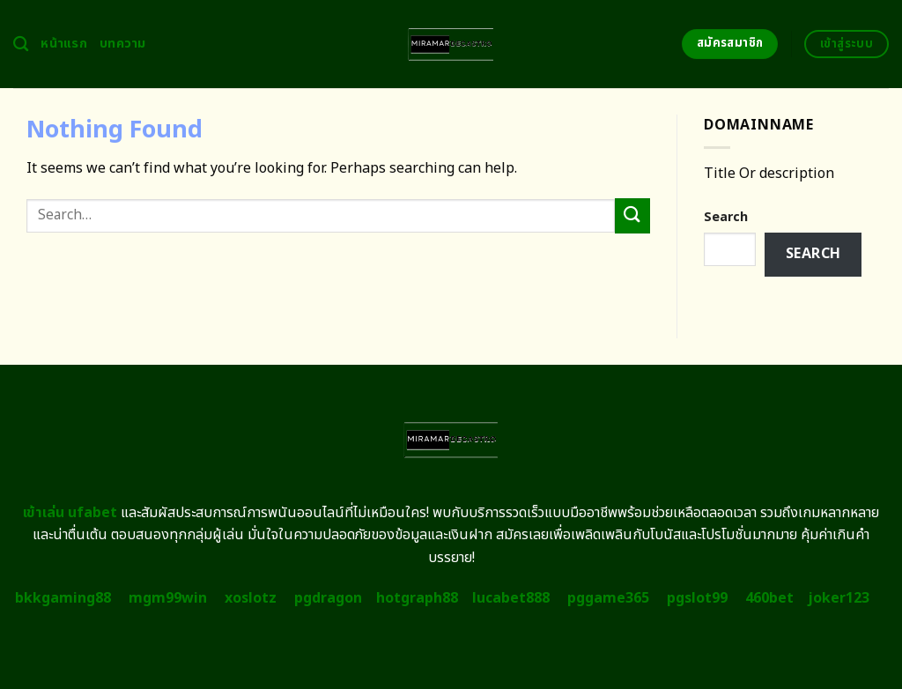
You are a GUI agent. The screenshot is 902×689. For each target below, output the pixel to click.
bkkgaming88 (63, 598)
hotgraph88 (417, 598)
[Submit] (632, 215)
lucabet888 (511, 598)
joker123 (838, 598)
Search (726, 217)
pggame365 (608, 598)
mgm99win (168, 598)
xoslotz (251, 598)
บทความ (123, 43)
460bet (769, 598)
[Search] (20, 44)
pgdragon (328, 598)
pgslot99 (697, 598)
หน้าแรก (64, 43)
